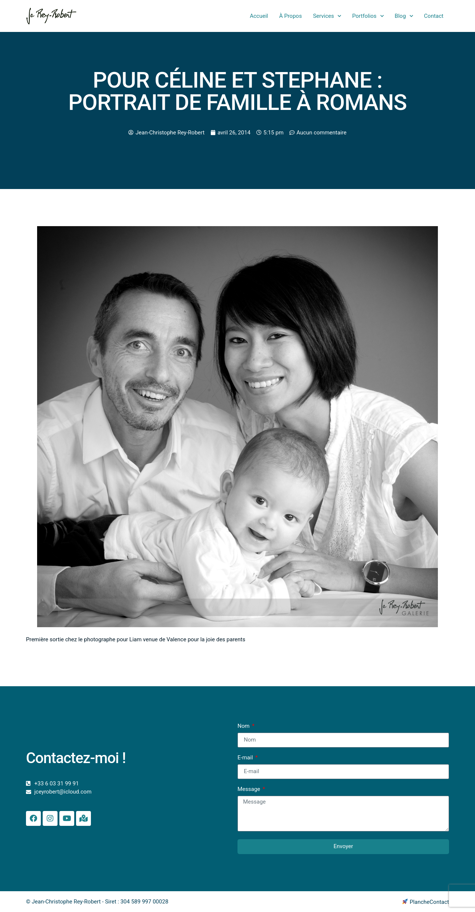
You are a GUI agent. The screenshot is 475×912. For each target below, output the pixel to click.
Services (327, 16)
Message (250, 789)
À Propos (290, 16)
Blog (404, 16)
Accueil (259, 16)
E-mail (246, 758)
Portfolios (368, 16)
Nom (244, 726)
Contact (433, 16)
